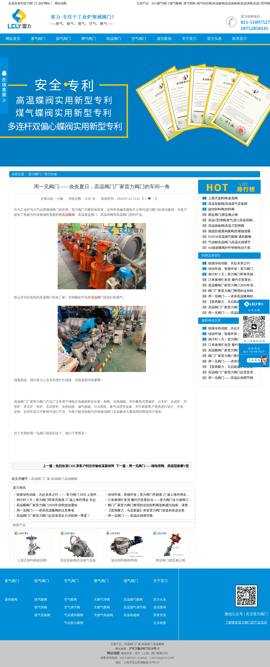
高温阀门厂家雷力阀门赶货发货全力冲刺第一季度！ (53, 515)
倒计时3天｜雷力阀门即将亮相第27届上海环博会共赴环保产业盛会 (65, 500)
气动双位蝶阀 (73, 623)
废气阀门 (38, 39)
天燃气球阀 (102, 599)
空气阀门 (139, 39)
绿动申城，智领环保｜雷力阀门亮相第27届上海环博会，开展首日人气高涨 (161, 494)
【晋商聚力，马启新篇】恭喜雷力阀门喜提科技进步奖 (146, 510)
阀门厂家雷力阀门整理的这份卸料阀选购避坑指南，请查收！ (151, 505)
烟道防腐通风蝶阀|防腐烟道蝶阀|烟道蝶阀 (237, 231)
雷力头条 (214, 39)
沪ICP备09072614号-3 (144, 648)
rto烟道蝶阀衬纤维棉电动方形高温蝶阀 (235, 247)
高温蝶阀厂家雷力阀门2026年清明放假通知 (46, 505)
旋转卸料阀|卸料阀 (124, 560)
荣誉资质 (159, 615)
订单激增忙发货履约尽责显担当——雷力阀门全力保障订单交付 (153, 500)
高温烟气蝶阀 (133, 599)
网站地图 (61, 3)
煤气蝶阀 (40, 599)
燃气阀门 (88, 39)
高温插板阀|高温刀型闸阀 (226, 225)
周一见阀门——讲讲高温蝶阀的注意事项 (45, 510)
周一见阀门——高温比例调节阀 (130, 515)
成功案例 (164, 39)
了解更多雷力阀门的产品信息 (246, 622)
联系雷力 (239, 39)
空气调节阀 (72, 607)
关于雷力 (189, 39)
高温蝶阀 (68, 214)
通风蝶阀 (11, 599)
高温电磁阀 (132, 615)
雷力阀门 (34, 174)
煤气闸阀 (189, 3)
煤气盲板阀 (42, 615)
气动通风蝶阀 (73, 615)
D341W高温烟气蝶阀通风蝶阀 (229, 236)
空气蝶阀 (70, 599)
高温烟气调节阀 (135, 607)
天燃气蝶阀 (102, 607)
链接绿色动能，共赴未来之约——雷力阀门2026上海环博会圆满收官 (66, 494)
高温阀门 (113, 39)
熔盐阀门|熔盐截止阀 (170, 560)
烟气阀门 (131, 581)
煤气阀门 (63, 39)
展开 (4, 86)
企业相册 (159, 623)
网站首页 (13, 39)
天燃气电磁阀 (103, 615)
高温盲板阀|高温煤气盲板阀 (227, 203)
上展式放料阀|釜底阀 (32, 560)
